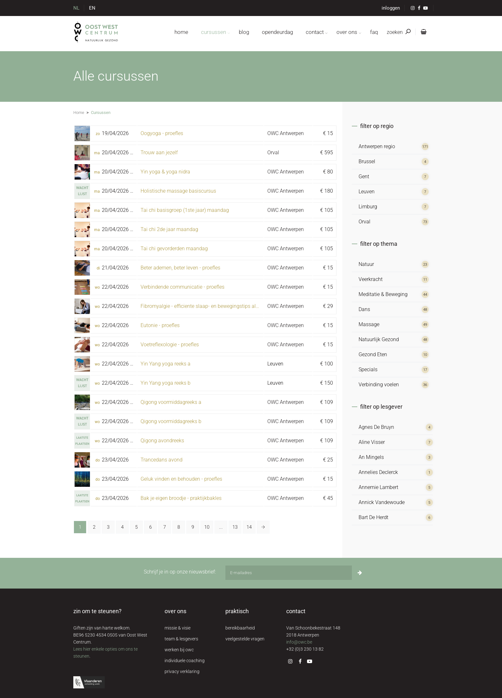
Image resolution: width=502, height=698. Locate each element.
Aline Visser (372, 442)
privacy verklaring (182, 671)
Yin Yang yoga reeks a (165, 364)
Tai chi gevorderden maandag (174, 248)
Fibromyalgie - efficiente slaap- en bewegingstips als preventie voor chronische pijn (234, 306)
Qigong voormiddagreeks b (171, 421)
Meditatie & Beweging (383, 294)
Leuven (367, 192)
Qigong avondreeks (162, 440)
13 (235, 527)
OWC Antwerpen (285, 133)
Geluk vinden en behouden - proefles (181, 479)
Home (78, 112)
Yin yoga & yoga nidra (165, 172)
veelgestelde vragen (244, 638)
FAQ (374, 32)
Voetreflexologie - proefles (170, 344)
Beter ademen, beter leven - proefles (180, 268)
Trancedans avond (161, 460)
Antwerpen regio (377, 146)
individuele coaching (185, 660)
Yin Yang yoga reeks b (165, 383)
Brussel (367, 161)
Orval (273, 152)
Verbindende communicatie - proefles (182, 287)
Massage (369, 324)
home (181, 32)
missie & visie (177, 627)
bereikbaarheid (240, 627)
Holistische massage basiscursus (178, 191)
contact (315, 32)
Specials (368, 369)
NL (76, 8)
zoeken (398, 32)
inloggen (391, 8)
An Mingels (371, 457)
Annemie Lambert (378, 487)
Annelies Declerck (378, 472)
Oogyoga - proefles (162, 133)
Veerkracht (371, 279)
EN (92, 8)
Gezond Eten (373, 354)
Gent (364, 176)
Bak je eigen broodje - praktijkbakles (181, 498)
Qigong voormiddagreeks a (171, 402)
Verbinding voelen (379, 384)
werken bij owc (179, 649)
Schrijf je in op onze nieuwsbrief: (180, 572)
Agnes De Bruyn (376, 427)
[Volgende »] (263, 527)
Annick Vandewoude (382, 502)
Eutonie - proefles (160, 325)
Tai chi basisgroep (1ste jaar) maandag (185, 210)
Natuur (366, 264)
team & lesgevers (181, 638)
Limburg (368, 207)
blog (244, 32)
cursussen (213, 32)
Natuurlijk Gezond (379, 339)
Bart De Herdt (373, 517)
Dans (364, 309)
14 (249, 527)
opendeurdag (277, 32)
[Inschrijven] (360, 573)
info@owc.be (299, 642)
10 (206, 527)
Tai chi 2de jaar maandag (169, 229)
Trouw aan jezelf (159, 152)
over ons (346, 32)
